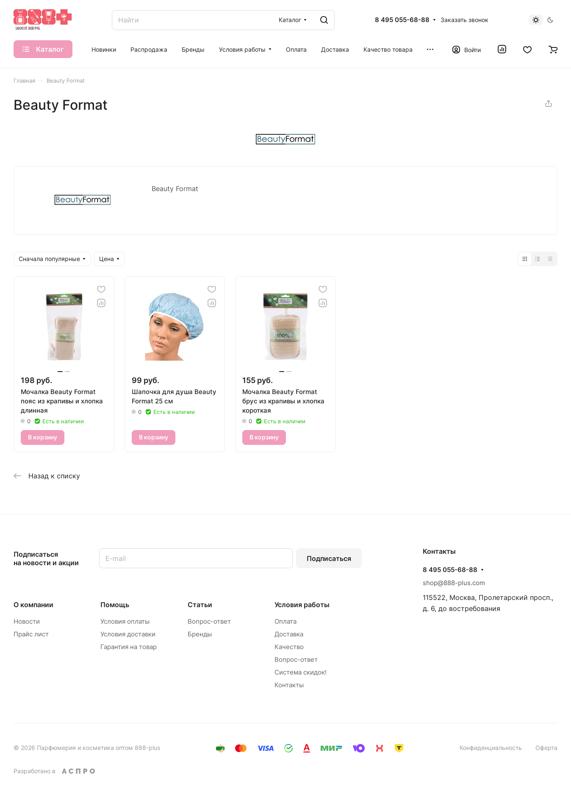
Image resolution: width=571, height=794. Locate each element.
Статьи (200, 604)
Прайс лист (31, 634)
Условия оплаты (125, 621)
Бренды (200, 634)
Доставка (288, 634)
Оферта (546, 747)
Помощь (114, 604)
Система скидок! (300, 672)
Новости (27, 621)
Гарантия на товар (128, 647)
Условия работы (302, 604)
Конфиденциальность (491, 747)
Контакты (289, 685)
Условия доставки (127, 634)
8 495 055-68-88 (402, 20)
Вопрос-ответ (209, 621)
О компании (33, 604)
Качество (289, 647)
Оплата (285, 621)
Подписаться (329, 558)
